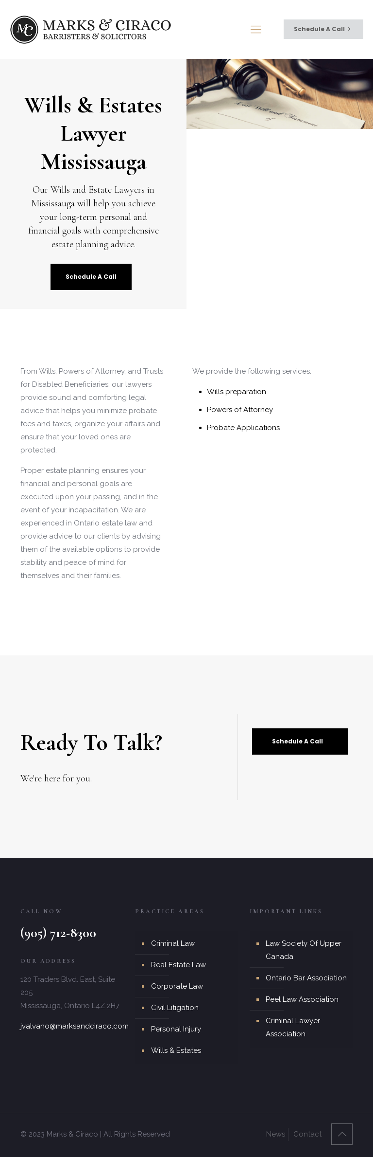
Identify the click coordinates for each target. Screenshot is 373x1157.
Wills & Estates (176, 1050)
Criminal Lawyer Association (293, 1027)
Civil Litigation (175, 1007)
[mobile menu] (256, 29)
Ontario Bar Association (306, 978)
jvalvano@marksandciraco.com (74, 1026)
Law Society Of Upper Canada (303, 950)
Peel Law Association (302, 999)
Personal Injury (176, 1029)
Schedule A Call (323, 29)
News (275, 1134)
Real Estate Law (178, 964)
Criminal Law (173, 943)
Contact (307, 1134)
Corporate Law (177, 986)
